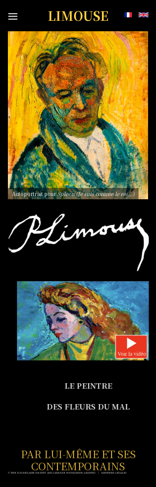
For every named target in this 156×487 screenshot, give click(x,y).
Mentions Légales (114, 473)
